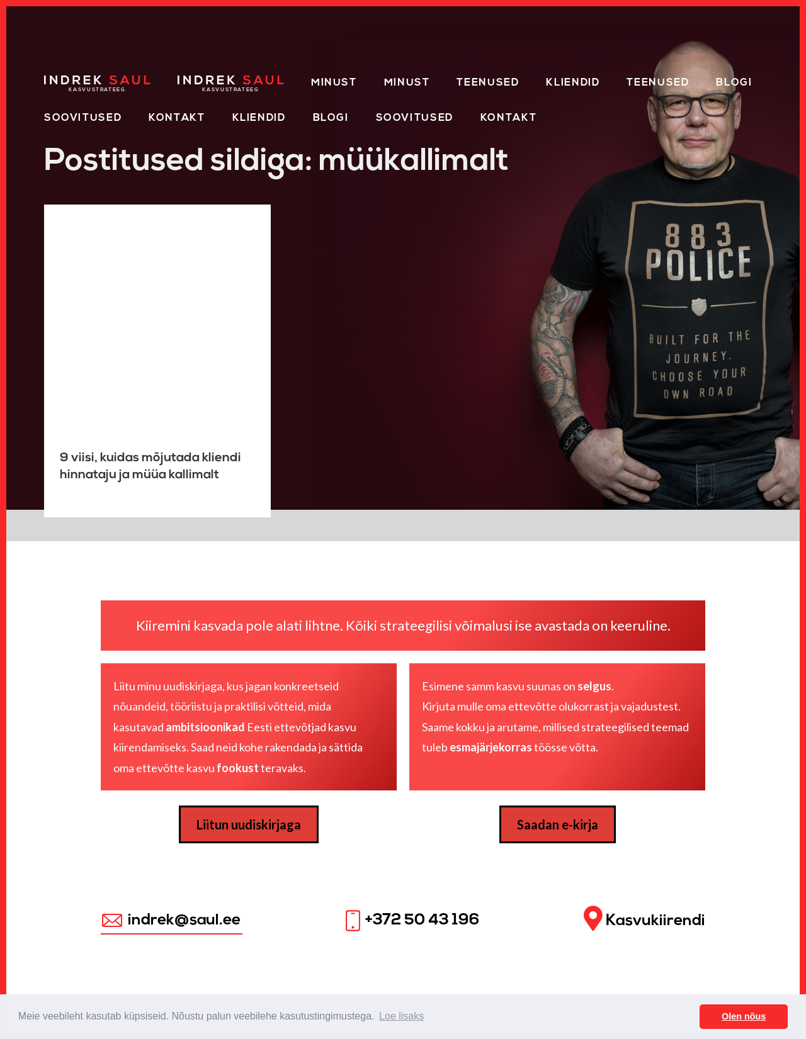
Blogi (734, 83)
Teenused (488, 83)
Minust (334, 83)
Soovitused (83, 118)
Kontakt (177, 118)
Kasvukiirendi (644, 919)
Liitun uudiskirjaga (248, 824)
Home (61, 81)
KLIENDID (259, 118)
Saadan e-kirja (557, 824)
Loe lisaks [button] (401, 1016)
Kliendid (572, 83)
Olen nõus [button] (744, 1016)
